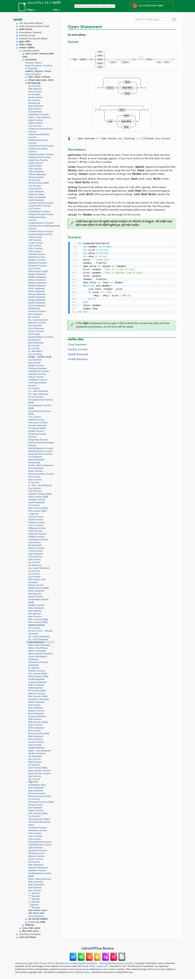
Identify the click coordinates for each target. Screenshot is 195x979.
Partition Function (36, 670)
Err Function (34, 348)
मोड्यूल (30, 10)
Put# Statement (35, 687)
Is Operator (33, 513)
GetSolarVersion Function (40, 451)
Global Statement (36, 459)
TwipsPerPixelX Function (40, 841)
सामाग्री (18, 20)
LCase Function (35, 550)
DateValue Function (37, 265)
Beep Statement (35, 105)
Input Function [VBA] (38, 496)
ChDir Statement (36, 171)
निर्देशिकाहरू (29, 925)
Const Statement (36, 200)
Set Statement (35, 756)
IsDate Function (35, 519)
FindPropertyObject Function (37, 384)
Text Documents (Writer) (31, 23)
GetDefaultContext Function (37, 435)
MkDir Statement (36, 590)
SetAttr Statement (36, 753)
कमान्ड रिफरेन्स (31, 59)
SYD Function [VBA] (37, 813)
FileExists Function (37, 374)
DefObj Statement (36, 297)
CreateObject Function (38, 211)
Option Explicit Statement (40, 653)
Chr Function (34, 180)
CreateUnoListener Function (37, 218)
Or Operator (34, 667)
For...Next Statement (38, 391)
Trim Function (34, 839)
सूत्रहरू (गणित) (25, 41)
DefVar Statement (36, 305)
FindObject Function (37, 379)
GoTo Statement (36, 468)
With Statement (35, 881)
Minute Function (35, 585)
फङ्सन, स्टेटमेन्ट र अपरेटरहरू (39, 77)
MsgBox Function (36, 605)
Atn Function (34, 100)
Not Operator (34, 613)
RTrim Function (35, 739)
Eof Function (34, 334)
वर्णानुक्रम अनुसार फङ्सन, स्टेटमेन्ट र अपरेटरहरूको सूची (39, 82)
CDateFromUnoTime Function (38, 141)
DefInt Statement (36, 291)
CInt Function (34, 185)
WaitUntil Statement (38, 867)
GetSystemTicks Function (40, 453)
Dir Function (34, 317)
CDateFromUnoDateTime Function (40, 130)
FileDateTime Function (38, 371)
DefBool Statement (37, 277)
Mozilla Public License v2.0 (94, 966)
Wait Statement (35, 864)
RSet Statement (35, 736)
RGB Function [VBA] (38, 722)
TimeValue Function (37, 830)
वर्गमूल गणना (33, 782)
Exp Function (34, 362)
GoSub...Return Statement (40, 465)
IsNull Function (35, 531)
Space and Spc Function (39, 770)
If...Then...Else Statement (40, 485)
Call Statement (35, 111)
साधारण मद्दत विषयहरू (27, 937)
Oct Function (34, 627)
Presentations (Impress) (30, 32)
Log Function (34, 576)
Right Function (35, 724)
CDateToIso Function (38, 160)
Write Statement (36, 884)
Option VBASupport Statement (37, 658)
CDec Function (35, 168)
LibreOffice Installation (30, 934)
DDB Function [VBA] (38, 271)
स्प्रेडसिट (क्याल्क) (25, 29)
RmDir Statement (36, 727)
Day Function (34, 268)
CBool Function (35, 120)
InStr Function (35, 491)
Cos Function (34, 208)
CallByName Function (38, 114)
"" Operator (33, 904)
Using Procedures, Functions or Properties (38, 67)
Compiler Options (33, 62)
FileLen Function (36, 376)
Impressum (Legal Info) (26, 963)
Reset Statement (36, 713)
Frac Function (34, 416)
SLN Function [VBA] (37, 767)
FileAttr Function (36, 365)
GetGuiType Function (38, 439)
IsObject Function (36, 536)
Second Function (36, 742)
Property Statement (37, 682)
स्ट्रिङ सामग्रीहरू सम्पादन (37, 910)
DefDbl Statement (36, 285)
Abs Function (34, 85)
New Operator (35, 610)
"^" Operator (34, 907)
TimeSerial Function (37, 827)
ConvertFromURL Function (40, 202)
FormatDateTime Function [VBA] (40, 401)
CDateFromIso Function (39, 157)
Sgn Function (34, 759)
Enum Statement (36, 328)
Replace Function (36, 710)
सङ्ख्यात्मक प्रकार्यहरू (36, 625)
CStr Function (34, 240)
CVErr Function (35, 248)
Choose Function (36, 177)
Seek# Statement (36, 747)
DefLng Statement (37, 294)
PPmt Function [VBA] (38, 676)
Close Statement (36, 191)
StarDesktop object (37, 784)
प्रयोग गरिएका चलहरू (36, 913)
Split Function (34, 776)
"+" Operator (34, 898)
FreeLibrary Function (38, 422)
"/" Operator (34, 901)
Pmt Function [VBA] (37, 673)
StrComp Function (36, 793)
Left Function (34, 559)
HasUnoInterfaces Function (41, 473)
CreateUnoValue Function (40, 234)
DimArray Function (37, 311)
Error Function (35, 354)
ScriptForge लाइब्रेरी (36, 922)
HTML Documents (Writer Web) (34, 26)
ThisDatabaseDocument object (39, 823)
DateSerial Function (37, 262)
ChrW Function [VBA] (38, 182)
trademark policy (82, 972)
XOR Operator (35, 887)
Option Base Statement (39, 645)
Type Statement (35, 847)
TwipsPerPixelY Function (39, 844)
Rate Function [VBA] (38, 696)
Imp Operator (34, 488)
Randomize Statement (38, 699)
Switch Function (35, 810)
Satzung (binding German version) (116, 963)
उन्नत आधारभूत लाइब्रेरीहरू (38, 918)
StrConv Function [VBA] (39, 796)
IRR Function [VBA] (37, 511)
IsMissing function (37, 528)
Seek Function (35, 744)
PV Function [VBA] (37, 690)
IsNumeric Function (37, 533)
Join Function (34, 542)
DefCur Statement (36, 279)
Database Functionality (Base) (33, 38)
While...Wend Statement (39, 879)
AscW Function (35, 97)
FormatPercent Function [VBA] (39, 412)
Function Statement (37, 425)
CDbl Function (35, 165)
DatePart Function (36, 260)
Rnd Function (34, 730)
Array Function (35, 91)
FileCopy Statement (37, 368)
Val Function (34, 861)
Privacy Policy (46, 963)
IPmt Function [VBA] (38, 508)
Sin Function (34, 764)
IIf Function (33, 482)
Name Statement (36, 608)
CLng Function (35, 188)
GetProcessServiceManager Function (41, 444)
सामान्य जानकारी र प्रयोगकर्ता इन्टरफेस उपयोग (38, 55)
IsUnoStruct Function (38, 539)
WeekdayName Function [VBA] (39, 875)
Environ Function (36, 331)
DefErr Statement (36, 288)
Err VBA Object (35, 351)
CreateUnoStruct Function (40, 231)
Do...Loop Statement (38, 319)
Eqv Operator (34, 339)
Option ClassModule (37, 647)
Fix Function (34, 388)
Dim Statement (35, 314)
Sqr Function (34, 779)
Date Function (34, 251)
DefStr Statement (36, 302)
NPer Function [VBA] (38, 619)
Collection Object (36, 194)
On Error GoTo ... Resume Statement (40, 632)
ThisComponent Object (39, 819)
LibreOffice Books (97, 948)
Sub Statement (35, 807)
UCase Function (35, 859)
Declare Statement (37, 274)
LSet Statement (35, 553)
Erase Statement (36, 342)
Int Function (34, 505)
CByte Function (35, 123)
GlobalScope (34, 103)
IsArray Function (36, 516)
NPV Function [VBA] (38, 622)
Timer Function (35, 836)
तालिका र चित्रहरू (25, 44)
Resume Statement (37, 716)
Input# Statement (36, 502)
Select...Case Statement (39, 117)
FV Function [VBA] (37, 428)
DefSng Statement (37, 299)
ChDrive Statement (37, 174)
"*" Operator (34, 896)
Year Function (34, 890)
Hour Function (35, 479)
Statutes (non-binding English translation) (76, 963)
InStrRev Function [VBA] (39, 493)
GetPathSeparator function (41, 448)
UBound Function (36, 856)
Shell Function (35, 762)
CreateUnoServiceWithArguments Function (41, 227)
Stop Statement (35, 790)
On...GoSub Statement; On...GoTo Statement (39, 638)
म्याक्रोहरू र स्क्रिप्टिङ (27, 47)
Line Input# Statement (38, 568)
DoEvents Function (37, 322)
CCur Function (35, 125)
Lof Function (34, 573)
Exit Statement (35, 359)
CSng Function (35, 237)
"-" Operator (34, 893)
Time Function (34, 833)
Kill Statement (35, 545)
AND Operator (35, 88)
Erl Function (34, 345)
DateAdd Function (36, 254)
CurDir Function (35, 242)
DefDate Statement (37, 282)
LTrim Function (35, 556)
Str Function (34, 799)
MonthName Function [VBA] (38, 601)
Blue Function (34, 108)
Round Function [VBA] (38, 733)
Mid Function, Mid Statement (36, 581)
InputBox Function (37, 499)
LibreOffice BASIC (31, 50)
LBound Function (36, 548)
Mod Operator (35, 593)
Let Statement (34, 565)
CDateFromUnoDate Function (38, 150)
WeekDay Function (37, 870)
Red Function (34, 705)
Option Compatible (37, 197)
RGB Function (34, 719)
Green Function (35, 471)
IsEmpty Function (36, 522)
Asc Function (34, 94)
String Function (35, 804)
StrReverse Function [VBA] (41, 802)
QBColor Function (36, 693)
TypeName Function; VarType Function (38, 852)
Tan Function (34, 816)
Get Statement (35, 456)
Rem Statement (35, 707)
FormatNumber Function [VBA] (39, 407)
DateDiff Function (36, 257)
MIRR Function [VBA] (38, 588)
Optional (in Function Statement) (38, 663)
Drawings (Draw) (27, 35)
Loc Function (34, 570)
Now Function (34, 616)
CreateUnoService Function (41, 222)
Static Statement (36, 787)
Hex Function (34, 476)
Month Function (35, 596)
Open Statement (36, 642)
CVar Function (35, 245)
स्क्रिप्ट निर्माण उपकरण (30, 931)
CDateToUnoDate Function (41, 154)
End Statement (35, 325)
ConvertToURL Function (39, 205)
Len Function (34, 562)
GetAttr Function (36, 431)
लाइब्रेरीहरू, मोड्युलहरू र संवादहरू (38, 71)
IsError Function (35, 525)
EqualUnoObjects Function (40, 337)
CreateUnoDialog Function (40, 214)
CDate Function (35, 163)
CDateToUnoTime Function (41, 145)
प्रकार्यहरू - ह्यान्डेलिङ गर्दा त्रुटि (39, 356)
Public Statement (36, 685)
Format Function (36, 396)
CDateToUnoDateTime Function (39, 136)
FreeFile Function (36, 419)
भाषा (55, 10)
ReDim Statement (36, 702)
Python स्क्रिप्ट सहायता (31, 928)
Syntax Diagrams (33, 74)
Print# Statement (36, 679)
